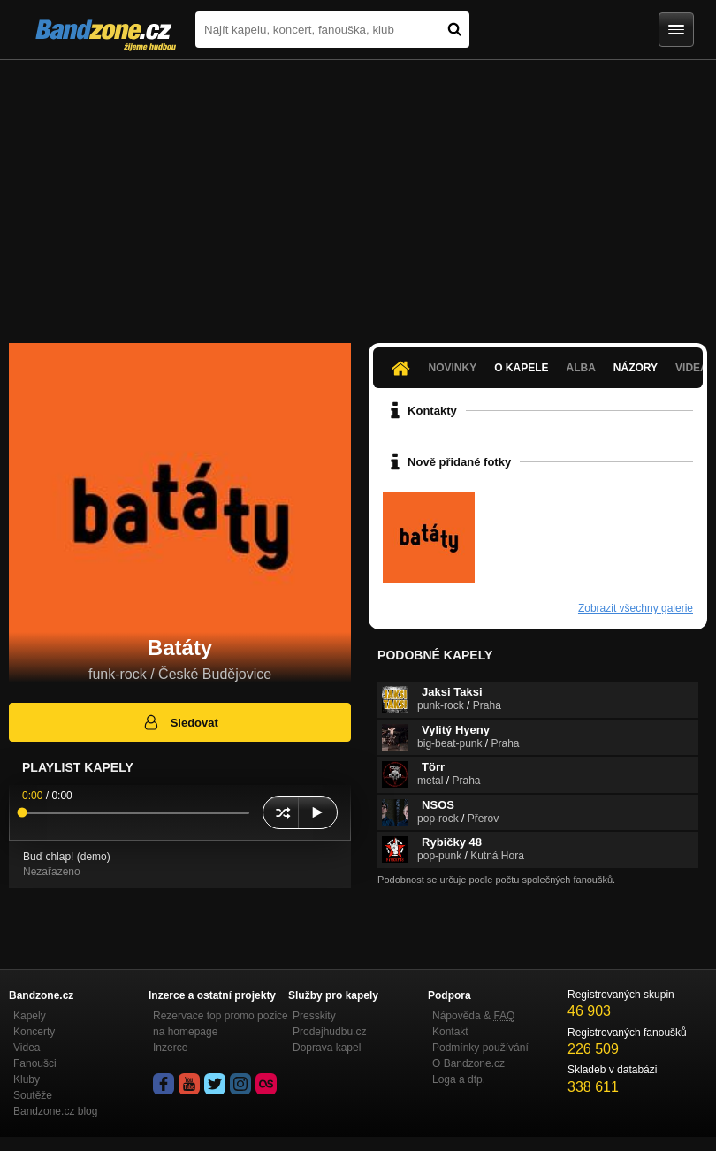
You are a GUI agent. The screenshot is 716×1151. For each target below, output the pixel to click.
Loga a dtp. (458, 1079)
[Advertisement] (358, 192)
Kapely (29, 1016)
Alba (581, 368)
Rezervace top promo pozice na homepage (220, 1024)
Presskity (314, 1016)
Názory (635, 368)
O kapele (521, 368)
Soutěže (32, 1095)
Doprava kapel (327, 1047)
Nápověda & (473, 1016)
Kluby (26, 1079)
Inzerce (170, 1047)
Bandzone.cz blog (55, 1111)
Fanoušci (35, 1063)
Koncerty (34, 1031)
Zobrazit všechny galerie (635, 608)
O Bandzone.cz (468, 1063)
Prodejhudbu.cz (329, 1031)
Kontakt (450, 1031)
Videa (26, 1047)
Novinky (452, 368)
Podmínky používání (480, 1047)
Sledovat (179, 722)
